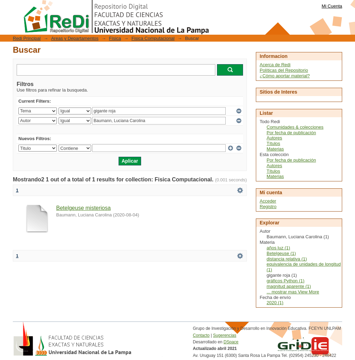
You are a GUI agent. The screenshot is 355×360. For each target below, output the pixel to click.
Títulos (273, 143)
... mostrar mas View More (293, 291)
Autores (274, 137)
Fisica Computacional (152, 38)
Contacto (201, 335)
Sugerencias (224, 335)
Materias (275, 149)
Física (115, 38)
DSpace (231, 342)
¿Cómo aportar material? (285, 75)
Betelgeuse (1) (281, 253)
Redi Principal (27, 38)
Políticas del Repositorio (284, 70)
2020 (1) (275, 302)
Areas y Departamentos (74, 38)
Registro (268, 206)
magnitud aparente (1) (289, 286)
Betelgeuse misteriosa (83, 208)
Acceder (268, 201)
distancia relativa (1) (287, 259)
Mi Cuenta (332, 6)
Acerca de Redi (275, 64)
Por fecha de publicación (291, 132)
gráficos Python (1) (285, 280)
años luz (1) (278, 247)
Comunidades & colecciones (295, 127)
